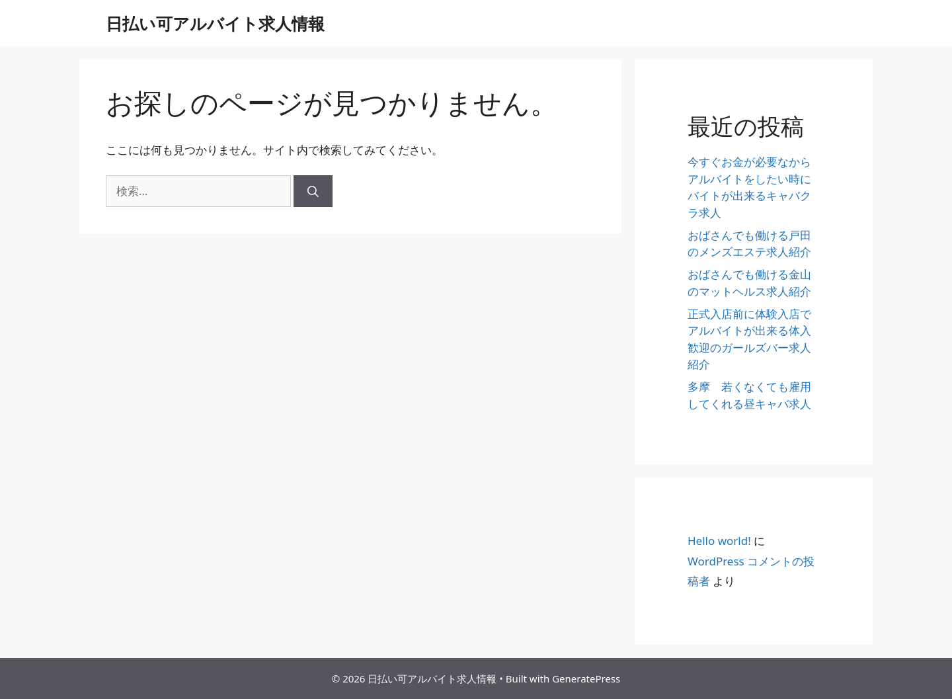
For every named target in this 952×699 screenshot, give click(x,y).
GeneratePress (586, 678)
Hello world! (719, 540)
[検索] (313, 191)
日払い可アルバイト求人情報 (215, 23)
